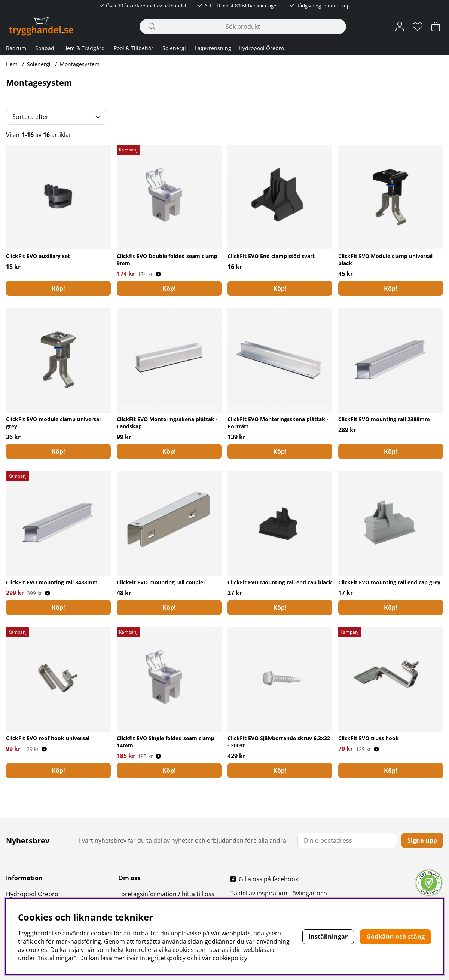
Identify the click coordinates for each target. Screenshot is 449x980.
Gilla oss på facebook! (269, 879)
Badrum (16, 48)
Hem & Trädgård (84, 48)
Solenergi (174, 48)
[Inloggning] (400, 26)
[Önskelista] (417, 26)
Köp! (390, 288)
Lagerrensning (213, 48)
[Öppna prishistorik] (158, 274)
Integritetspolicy (163, 958)
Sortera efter (30, 117)
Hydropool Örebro (261, 48)
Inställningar (328, 936)
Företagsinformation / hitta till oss (166, 894)
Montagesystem (80, 64)
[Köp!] (58, 288)
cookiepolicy (230, 958)
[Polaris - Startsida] (41, 26)
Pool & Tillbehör (133, 48)
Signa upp (422, 840)
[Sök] (243, 26)
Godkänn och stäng (395, 936)
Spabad (44, 48)
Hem (12, 64)
